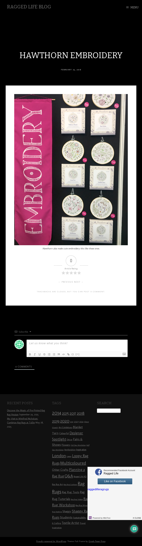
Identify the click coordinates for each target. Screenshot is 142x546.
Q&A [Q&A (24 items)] (69, 475)
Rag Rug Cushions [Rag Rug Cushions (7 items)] (70, 484)
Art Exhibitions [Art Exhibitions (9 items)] (65, 427)
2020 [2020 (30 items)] (64, 421)
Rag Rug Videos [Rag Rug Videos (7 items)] (77, 499)
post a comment (94, 291)
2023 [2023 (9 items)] (76, 421)
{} (73, 354)
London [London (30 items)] (59, 455)
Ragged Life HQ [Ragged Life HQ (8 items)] (80, 476)
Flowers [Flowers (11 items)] (65, 444)
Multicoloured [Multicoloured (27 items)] (73, 462)
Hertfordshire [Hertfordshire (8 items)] (70, 450)
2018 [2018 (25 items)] (80, 413)
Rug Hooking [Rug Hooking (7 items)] (57, 512)
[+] (77, 354)
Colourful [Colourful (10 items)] (64, 433)
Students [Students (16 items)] (66, 517)
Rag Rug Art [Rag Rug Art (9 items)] (57, 484)
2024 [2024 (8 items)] (81, 421)
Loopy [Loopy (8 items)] (69, 456)
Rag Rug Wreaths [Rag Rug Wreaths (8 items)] (83, 505)
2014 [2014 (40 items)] (56, 413)
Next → (79, 282)
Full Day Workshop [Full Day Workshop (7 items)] (78, 445)
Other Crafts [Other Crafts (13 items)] (60, 469)
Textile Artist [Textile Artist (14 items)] (70, 523)
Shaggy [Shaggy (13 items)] (67, 511)
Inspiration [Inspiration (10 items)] (81, 449)
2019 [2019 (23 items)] (55, 421)
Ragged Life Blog (29, 7)
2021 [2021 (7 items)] (71, 422)
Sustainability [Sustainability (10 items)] (79, 517)
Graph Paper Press (97, 541)
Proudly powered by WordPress (51, 541)
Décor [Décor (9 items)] (69, 439)
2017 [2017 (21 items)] (73, 413)
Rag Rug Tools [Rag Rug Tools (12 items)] (70, 492)
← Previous (65, 282)
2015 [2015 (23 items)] (65, 413)
